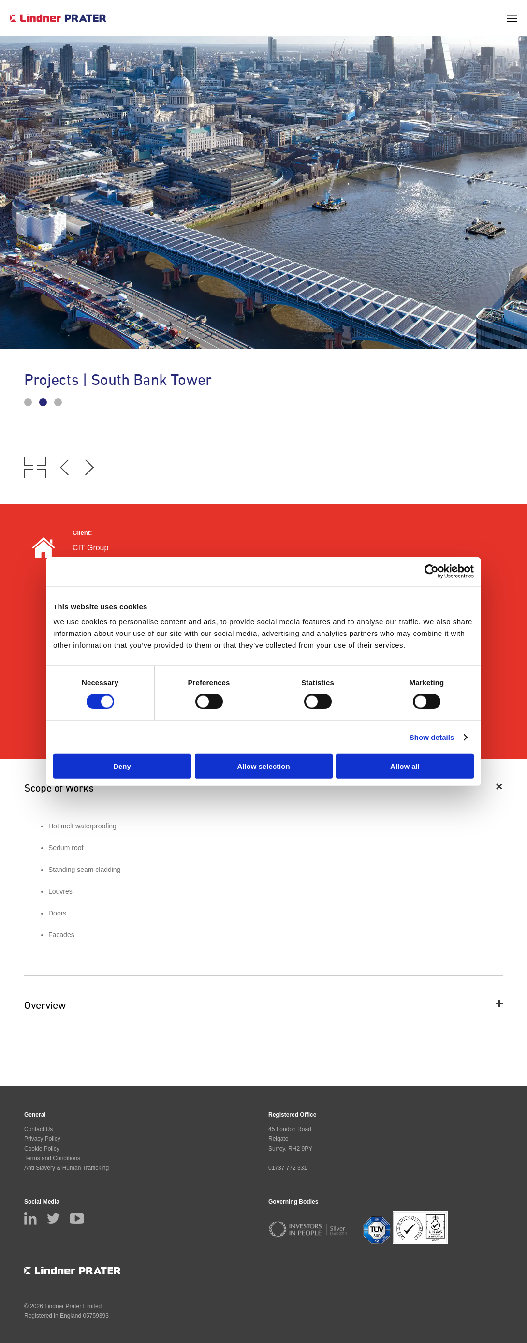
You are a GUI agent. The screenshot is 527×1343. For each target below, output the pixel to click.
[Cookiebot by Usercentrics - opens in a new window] (431, 571)
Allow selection (263, 766)
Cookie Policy (41, 1148)
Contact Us (38, 1129)
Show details (432, 737)
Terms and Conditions (52, 1158)
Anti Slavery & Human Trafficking (66, 1168)
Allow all (405, 766)
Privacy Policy (42, 1139)
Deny (122, 766)
